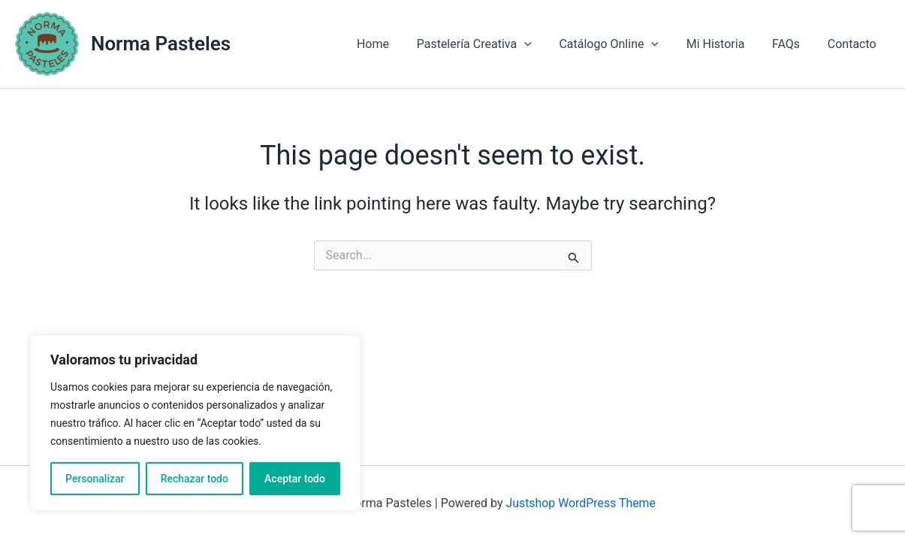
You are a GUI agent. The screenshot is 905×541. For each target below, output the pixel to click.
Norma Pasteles (161, 43)
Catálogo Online (621, 44)
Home (392, 44)
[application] (540, 44)
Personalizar (94, 479)
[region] (195, 423)
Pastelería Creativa (490, 44)
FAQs (791, 44)
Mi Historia (724, 44)
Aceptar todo (294, 479)
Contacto (853, 44)
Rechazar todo (194, 479)
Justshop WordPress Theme (580, 503)
